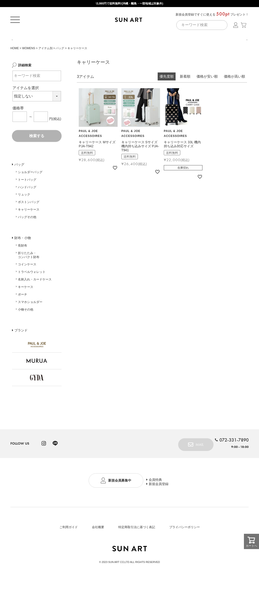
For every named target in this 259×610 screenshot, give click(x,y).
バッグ (60, 71)
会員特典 (162, 501)
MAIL (194, 467)
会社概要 (98, 551)
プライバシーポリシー (184, 551)
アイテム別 (45, 71)
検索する (36, 159)
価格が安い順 (207, 100)
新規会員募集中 (119, 505)
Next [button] (247, 53)
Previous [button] (11, 53)
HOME (14, 71)
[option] (129, 51)
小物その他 (25, 333)
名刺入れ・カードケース (35, 303)
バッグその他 (27, 240)
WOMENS (28, 71)
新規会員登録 (166, 509)
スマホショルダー (30, 325)
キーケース (25, 310)
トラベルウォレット (31, 295)
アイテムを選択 (25, 111)
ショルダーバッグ (30, 195)
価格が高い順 (234, 100)
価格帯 (18, 132)
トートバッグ (27, 203)
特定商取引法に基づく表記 (136, 551)
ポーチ (22, 317)
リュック (24, 218)
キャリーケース (28, 233)
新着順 (185, 100)
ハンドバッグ (27, 210)
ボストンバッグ (28, 225)
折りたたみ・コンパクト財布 (28, 278)
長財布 (22, 269)
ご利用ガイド (68, 551)
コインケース (27, 288)
